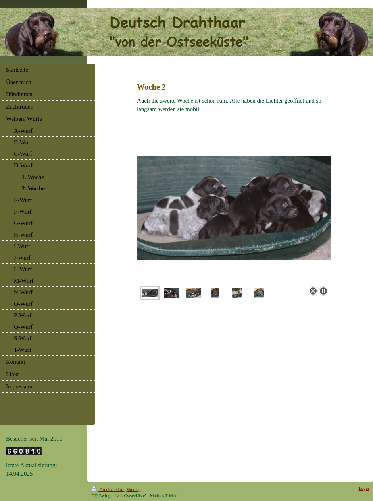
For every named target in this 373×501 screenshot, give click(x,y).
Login (364, 488)
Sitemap (133, 489)
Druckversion (107, 489)
